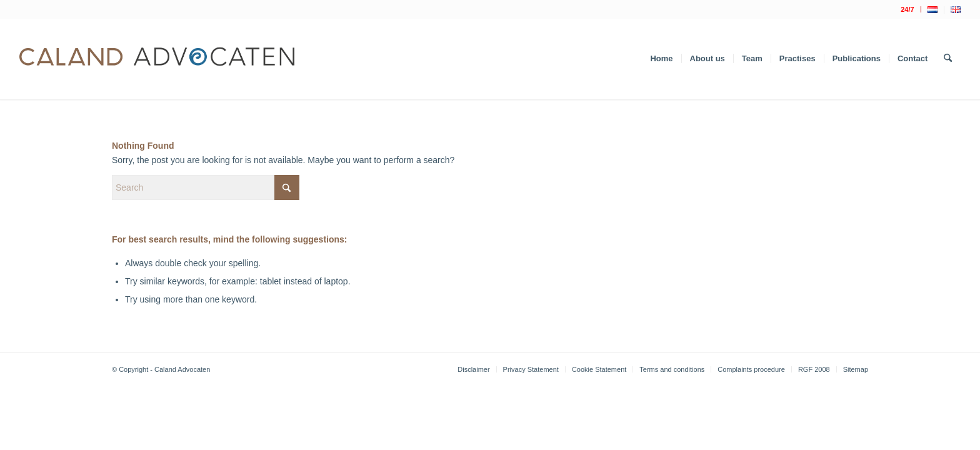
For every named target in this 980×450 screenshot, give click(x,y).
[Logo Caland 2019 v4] (156, 58)
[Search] (948, 58)
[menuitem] (907, 9)
